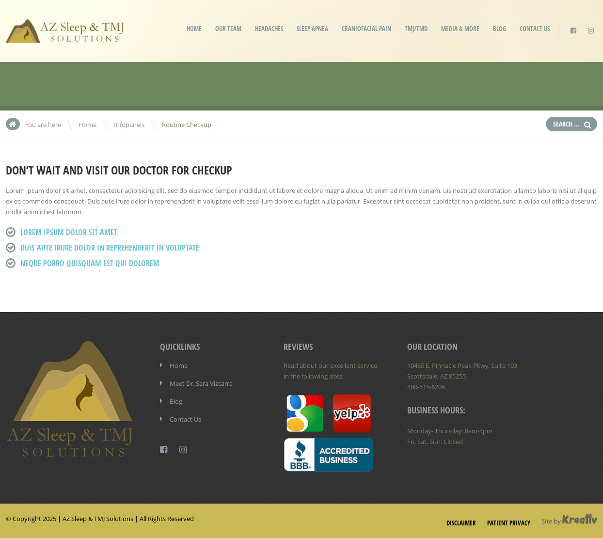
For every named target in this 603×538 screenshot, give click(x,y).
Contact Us (535, 28)
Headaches (269, 28)
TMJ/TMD (416, 28)
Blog (499, 28)
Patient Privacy (508, 523)
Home (194, 28)
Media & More (460, 28)
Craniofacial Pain (366, 28)
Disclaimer (461, 523)
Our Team (228, 28)
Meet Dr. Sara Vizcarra (201, 383)
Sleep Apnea (312, 28)
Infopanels (129, 124)
